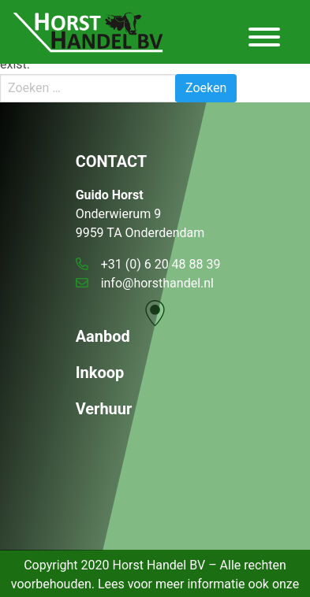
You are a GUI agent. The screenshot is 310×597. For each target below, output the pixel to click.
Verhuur (104, 408)
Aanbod (103, 336)
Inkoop (100, 372)
